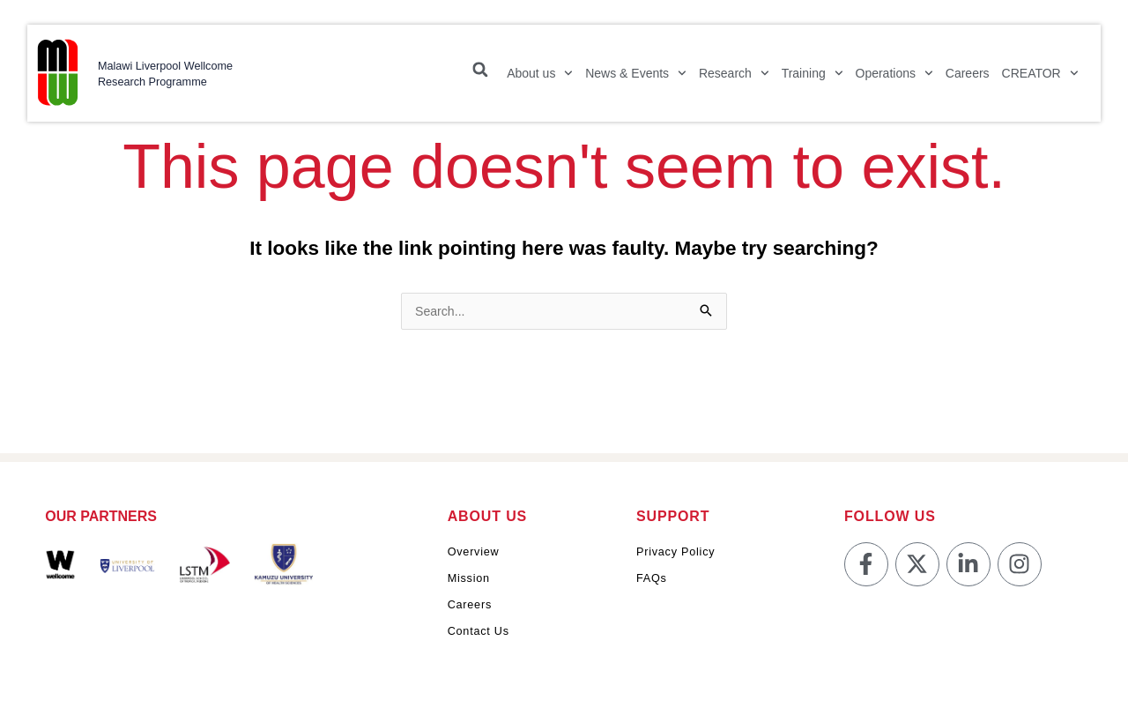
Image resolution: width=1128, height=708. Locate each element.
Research (728, 79)
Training (806, 79)
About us (534, 79)
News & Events (629, 79)
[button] (474, 76)
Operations (888, 79)
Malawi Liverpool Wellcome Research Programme (159, 79)
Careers (961, 79)
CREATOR (1034, 79)
